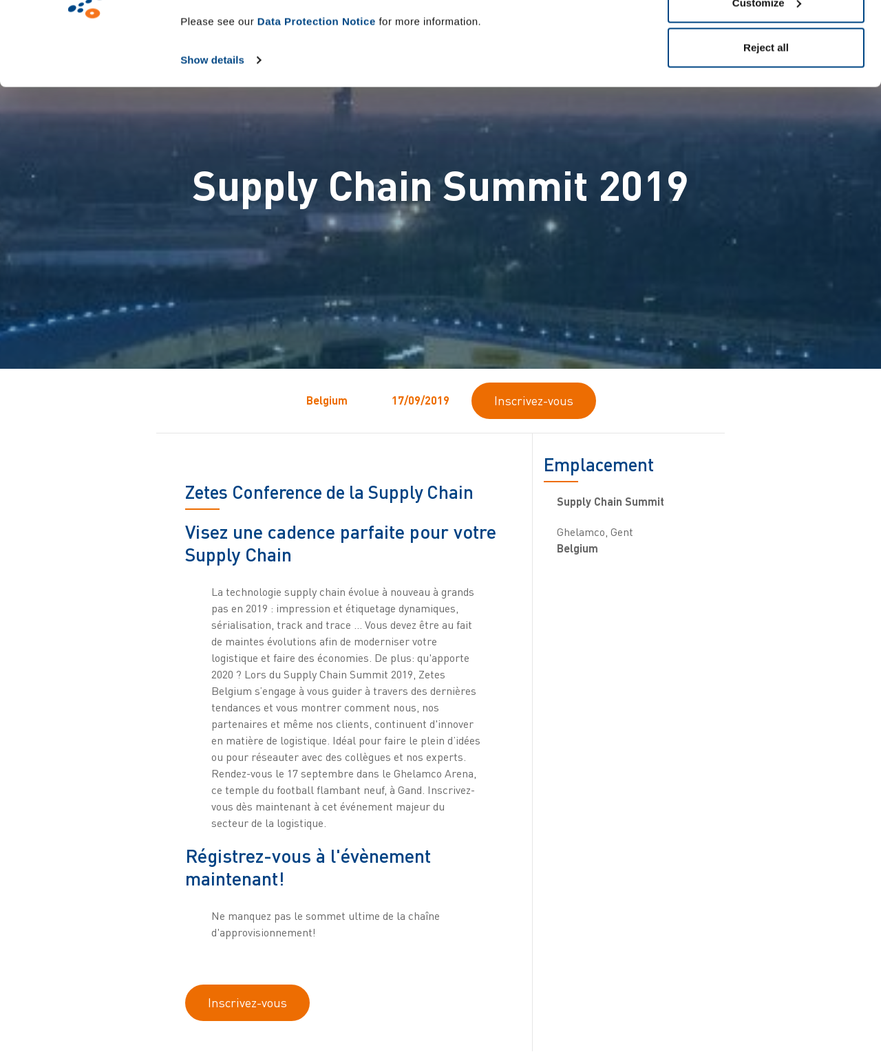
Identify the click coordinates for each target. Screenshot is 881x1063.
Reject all (766, 126)
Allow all (766, 36)
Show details (212, 138)
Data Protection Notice (316, 100)
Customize (766, 81)
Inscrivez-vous (533, 400)
